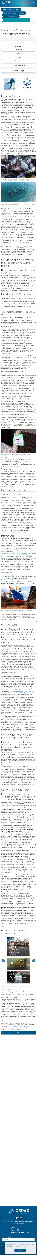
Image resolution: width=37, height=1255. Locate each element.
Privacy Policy (15, 1229)
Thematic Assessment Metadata (13, 1033)
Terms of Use (15, 1230)
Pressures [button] (18, 50)
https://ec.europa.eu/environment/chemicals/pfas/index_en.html (18, 621)
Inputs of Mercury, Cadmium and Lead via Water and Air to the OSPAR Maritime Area (17, 692)
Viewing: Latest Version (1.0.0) (27, 24)
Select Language (6, 1237)
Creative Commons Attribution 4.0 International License (22, 1222)
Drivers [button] (18, 42)
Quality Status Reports (10, 13)
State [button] (18, 53)
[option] (18, 961)
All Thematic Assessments (11, 16)
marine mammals (18, 722)
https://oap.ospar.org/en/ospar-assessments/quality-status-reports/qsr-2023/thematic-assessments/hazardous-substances (16, 1028)
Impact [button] (18, 57)
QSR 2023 (22, 13)
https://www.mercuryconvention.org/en (12, 581)
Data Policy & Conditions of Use (20, 1232)
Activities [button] (18, 46)
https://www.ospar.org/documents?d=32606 (23, 522)
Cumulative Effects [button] (18, 65)
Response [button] (18, 61)
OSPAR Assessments (14, 9)
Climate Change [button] (18, 71)
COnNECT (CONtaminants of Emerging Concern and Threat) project (16, 813)
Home (4, 9)
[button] (3, 960)
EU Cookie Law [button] (20, 1246)
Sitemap (13, 1227)
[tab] (18, 1032)
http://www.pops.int (13, 576)
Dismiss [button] (20, 1250)
